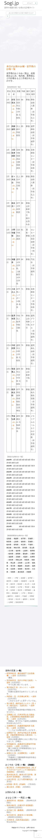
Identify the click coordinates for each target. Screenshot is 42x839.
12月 (20, 469)
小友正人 (13, 295)
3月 (20, 460)
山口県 (27, 563)
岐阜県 (11, 554)
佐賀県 (13, 569)
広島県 (20, 563)
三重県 (32, 554)
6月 (29, 460)
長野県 (32, 551)
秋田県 (8, 541)
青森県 (16, 538)
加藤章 (13, 265)
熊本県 (27, 569)
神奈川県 (17, 548)
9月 (10, 463)
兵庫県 (32, 557)
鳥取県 (26, 560)
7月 (32, 460)
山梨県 (25, 551)
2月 (17, 460)
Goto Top (38, 835)
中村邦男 (13, 351)
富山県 (32, 548)
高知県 (27, 566)
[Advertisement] (21, 39)
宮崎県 (13, 572)
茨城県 (30, 541)
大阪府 (25, 557)
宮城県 (30, 538)
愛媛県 (20, 566)
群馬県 (16, 545)
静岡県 (18, 554)
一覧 (19, 671)
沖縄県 (28, 572)
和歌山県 (19, 560)
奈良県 (11, 560)
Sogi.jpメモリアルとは (18, 827)
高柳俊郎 (13, 132)
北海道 (8, 538)
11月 (17, 463)
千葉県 (30, 545)
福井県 (18, 551)
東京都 (8, 548)
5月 (26, 460)
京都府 (18, 557)
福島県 (23, 541)
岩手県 (23, 538)
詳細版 (31, 765)
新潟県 (24, 548)
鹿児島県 (21, 572)
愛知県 (25, 554)
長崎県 (20, 569)
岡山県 (13, 563)
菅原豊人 (13, 375)
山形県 (16, 541)
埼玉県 (23, 545)
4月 (23, 460)
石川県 (11, 551)
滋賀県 (11, 557)
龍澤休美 (13, 322)
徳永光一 (13, 209)
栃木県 (8, 545)
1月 (14, 460)
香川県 (13, 566)
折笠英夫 (13, 106)
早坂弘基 (13, 422)
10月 (13, 463)
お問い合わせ (31, 827)
